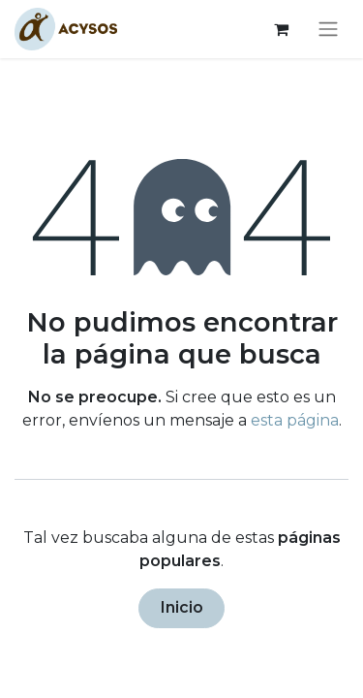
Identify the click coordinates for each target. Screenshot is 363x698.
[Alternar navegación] (328, 29)
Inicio (182, 607)
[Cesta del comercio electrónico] (280, 29)
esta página (295, 420)
